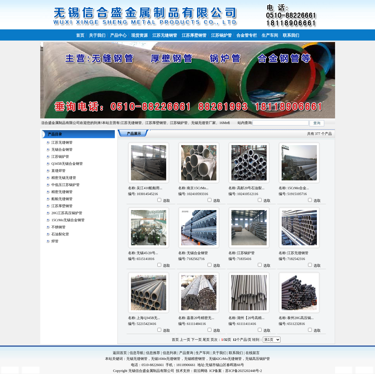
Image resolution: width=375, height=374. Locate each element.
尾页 (206, 340)
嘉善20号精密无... (200, 318)
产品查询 (186, 353)
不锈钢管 (58, 227)
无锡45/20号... (147, 253)
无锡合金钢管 (62, 149)
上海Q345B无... (148, 318)
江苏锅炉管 (60, 157)
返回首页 (120, 353)
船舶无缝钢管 (62, 199)
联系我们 (236, 353)
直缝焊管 (58, 171)
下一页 (196, 340)
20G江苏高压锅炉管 (66, 213)
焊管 (54, 241)
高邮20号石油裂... (250, 188)
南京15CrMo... (197, 188)
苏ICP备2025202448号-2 (243, 371)
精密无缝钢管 (62, 192)
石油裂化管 (60, 234)
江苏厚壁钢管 (62, 206)
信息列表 (170, 353)
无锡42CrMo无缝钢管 (225, 359)
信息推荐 (153, 353)
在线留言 (252, 353)
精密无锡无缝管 (63, 178)
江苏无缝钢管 (62, 142)
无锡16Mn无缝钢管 (166, 359)
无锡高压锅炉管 (257, 359)
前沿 (197, 371)
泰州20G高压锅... (300, 318)
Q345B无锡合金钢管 (67, 164)
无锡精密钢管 (194, 359)
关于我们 (219, 353)
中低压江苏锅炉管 (65, 185)
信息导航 (137, 353)
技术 (179, 371)
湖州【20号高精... (250, 318)
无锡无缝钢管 (136, 359)
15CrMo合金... (298, 188)
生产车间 (203, 353)
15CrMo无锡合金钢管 (68, 220)
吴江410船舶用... (149, 188)
